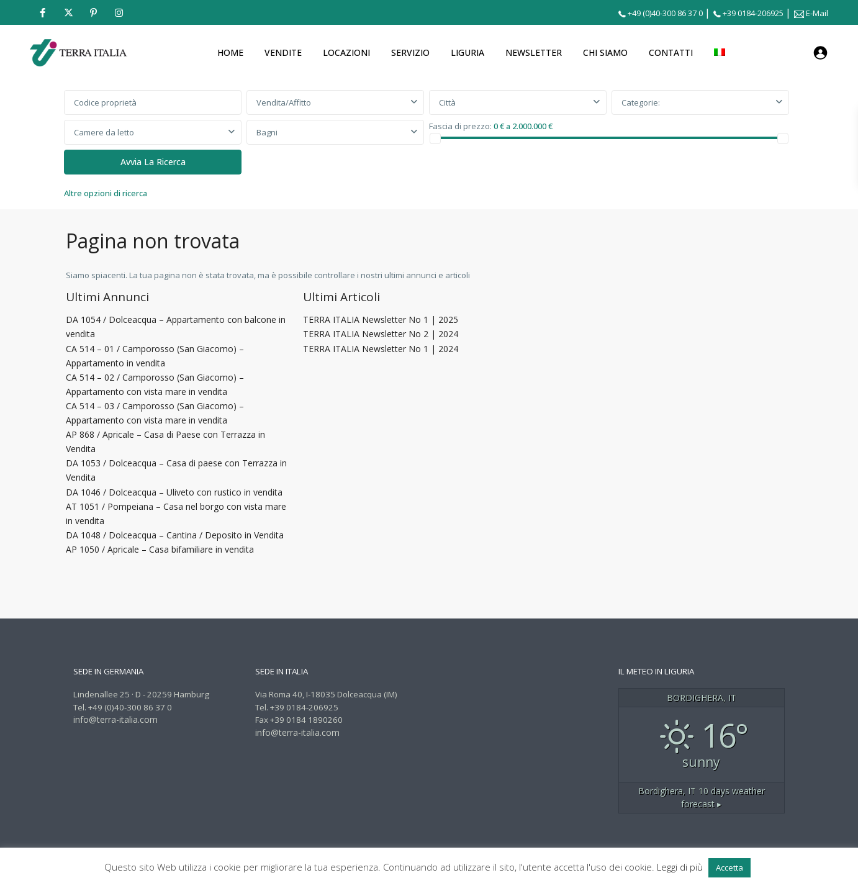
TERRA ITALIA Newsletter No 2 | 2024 (380, 334)
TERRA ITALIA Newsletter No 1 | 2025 (380, 319)
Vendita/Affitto (283, 102)
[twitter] (68, 12)
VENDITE (283, 52)
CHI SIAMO (605, 52)
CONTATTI (671, 52)
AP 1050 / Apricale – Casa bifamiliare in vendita (160, 549)
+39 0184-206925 (753, 13)
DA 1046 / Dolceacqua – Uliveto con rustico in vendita (174, 492)
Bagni (267, 132)
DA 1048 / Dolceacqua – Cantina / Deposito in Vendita (175, 535)
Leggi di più (681, 867)
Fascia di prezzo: (460, 125)
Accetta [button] (729, 867)
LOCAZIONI (346, 52)
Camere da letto (104, 132)
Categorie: (640, 102)
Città (447, 102)
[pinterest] (93, 12)
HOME (230, 52)
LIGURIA (467, 52)
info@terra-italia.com (115, 719)
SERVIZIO (410, 52)
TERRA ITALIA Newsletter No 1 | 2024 (380, 349)
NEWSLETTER (533, 52)
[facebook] (42, 12)
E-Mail (817, 13)
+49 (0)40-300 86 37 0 (665, 13)
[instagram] (119, 12)
